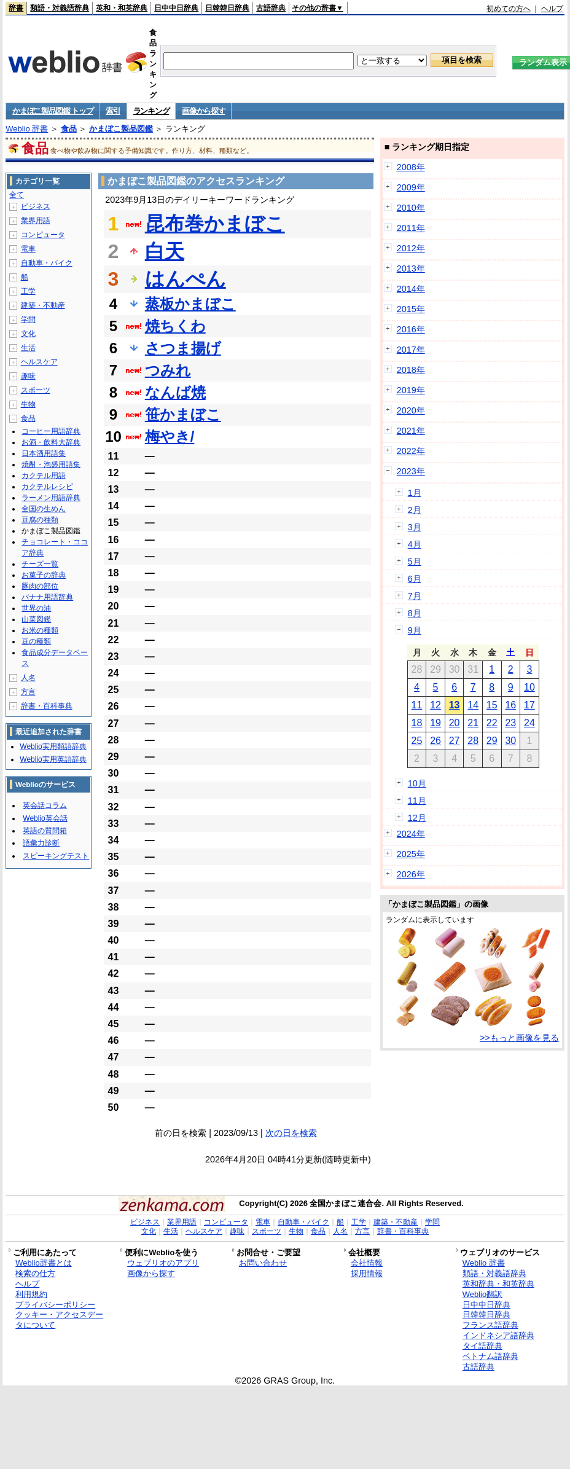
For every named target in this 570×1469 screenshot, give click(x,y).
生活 (28, 347)
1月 (414, 493)
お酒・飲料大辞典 (50, 442)
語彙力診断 (41, 843)
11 (417, 705)
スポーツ (35, 390)
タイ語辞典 (482, 1345)
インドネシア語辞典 (498, 1335)
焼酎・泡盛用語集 (50, 464)
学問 (28, 319)
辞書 (16, 8)
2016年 (411, 329)
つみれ (168, 370)
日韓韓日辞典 (227, 8)
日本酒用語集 (43, 453)
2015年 (411, 309)
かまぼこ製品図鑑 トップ (52, 111)
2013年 (411, 268)
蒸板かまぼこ (190, 304)
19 (435, 723)
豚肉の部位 (39, 586)
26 (435, 740)
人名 (28, 677)
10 (529, 687)
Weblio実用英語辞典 (53, 759)
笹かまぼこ (183, 414)
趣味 (28, 376)
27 (454, 740)
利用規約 (31, 1294)
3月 (414, 527)
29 (492, 740)
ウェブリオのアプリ (163, 1262)
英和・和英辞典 (121, 8)
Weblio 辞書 (27, 128)
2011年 (411, 228)
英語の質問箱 (45, 830)
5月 (414, 561)
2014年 (411, 289)
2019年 (411, 390)
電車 (28, 249)
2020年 (411, 410)
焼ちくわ (175, 326)
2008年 (411, 167)
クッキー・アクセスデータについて (59, 1320)
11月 (417, 800)
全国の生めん (43, 508)
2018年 (411, 370)
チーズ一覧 (39, 564)
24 (529, 723)
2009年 (411, 187)
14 (472, 705)
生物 (28, 404)
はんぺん (185, 279)
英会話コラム (45, 805)
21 (472, 723)
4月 (414, 544)
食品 (69, 128)
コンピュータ (43, 234)
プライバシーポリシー (55, 1304)
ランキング (151, 111)
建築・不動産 (43, 305)
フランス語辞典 (490, 1325)
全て (16, 194)
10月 (417, 783)
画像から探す (203, 111)
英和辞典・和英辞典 (498, 1283)
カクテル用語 (43, 475)
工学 (28, 291)
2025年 (411, 854)
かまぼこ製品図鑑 (121, 128)
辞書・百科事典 (46, 706)
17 (529, 705)
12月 (417, 818)
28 (472, 740)
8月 (414, 613)
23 (510, 723)
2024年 (411, 834)
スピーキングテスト (56, 856)
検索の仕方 (35, 1273)
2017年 (411, 350)
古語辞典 (271, 8)
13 (454, 705)
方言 (28, 691)
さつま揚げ (183, 348)
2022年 (411, 451)
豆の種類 (36, 641)
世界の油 (36, 608)
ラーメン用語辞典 (50, 497)
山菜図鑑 (36, 619)
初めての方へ (508, 8)
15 (492, 705)
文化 (28, 333)
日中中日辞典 (176, 8)
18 (417, 723)
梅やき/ (170, 436)
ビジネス (35, 206)
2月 (414, 510)
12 (435, 705)
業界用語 (35, 220)
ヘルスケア (39, 362)
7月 (414, 596)
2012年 (411, 248)
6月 (414, 579)
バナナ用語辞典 (47, 597)
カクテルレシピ (47, 486)
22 (492, 723)
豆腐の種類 (39, 519)
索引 (113, 111)
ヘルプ (552, 8)
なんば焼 (175, 392)
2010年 (411, 208)
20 (454, 723)
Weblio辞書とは (43, 1262)
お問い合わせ (263, 1262)
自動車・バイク (46, 263)
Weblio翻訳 (482, 1294)
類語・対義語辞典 (59, 8)
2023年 (411, 471)
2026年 (411, 874)
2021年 (411, 431)
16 (510, 705)
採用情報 (367, 1273)
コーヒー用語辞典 (50, 431)
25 (417, 740)
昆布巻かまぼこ (215, 224)
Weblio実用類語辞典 (53, 746)
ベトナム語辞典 (490, 1356)
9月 (414, 630)
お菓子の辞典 (43, 575)
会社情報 (367, 1262)
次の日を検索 (291, 1133)
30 (510, 740)
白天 (164, 251)
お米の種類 (39, 630)
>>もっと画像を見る (519, 1038)
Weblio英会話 (45, 818)
